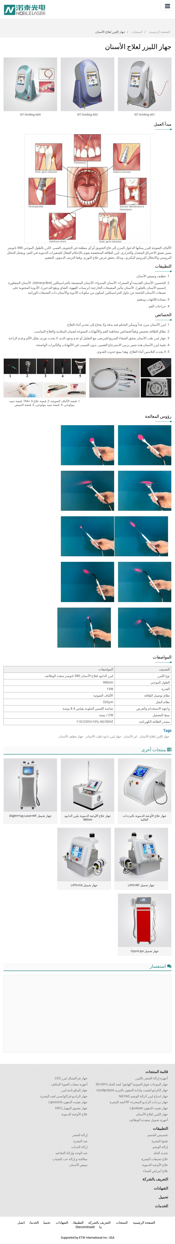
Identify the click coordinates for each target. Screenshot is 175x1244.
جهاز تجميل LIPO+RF (141, 885)
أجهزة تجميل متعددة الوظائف (148, 1120)
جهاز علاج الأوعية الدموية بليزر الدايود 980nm (87, 817)
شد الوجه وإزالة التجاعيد (71, 1153)
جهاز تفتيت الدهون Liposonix (68, 1102)
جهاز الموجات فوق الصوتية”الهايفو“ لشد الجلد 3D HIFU (132, 1084)
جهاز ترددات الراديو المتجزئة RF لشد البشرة (139, 1102)
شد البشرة (80, 1141)
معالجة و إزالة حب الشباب (70, 1159)
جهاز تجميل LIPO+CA (84, 885)
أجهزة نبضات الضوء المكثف (69, 1084)
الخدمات (161, 1206)
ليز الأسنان (130, 736)
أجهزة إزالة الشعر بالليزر (151, 1078)
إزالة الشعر (80, 1135)
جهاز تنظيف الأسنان (71, 736)
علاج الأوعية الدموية (74, 1114)
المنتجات (137, 32)
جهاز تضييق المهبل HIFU (71, 1108)
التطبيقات (160, 1128)
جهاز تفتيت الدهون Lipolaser (149, 1108)
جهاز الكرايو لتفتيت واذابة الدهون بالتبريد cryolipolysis (132, 1090)
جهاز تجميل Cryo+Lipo (145, 951)
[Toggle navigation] (167, 6)
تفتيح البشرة (160, 1141)
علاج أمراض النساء (155, 1171)
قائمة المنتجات (156, 1072)
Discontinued (85, 1227)
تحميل (163, 1197)
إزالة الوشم (160, 1147)
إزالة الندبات (79, 1147)
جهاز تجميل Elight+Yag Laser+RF (30, 816)
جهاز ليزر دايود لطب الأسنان (103, 736)
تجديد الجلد (160, 1153)
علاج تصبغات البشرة (154, 1159)
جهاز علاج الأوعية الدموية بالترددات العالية (144, 817)
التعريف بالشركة (155, 1179)
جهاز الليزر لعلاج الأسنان (154, 736)
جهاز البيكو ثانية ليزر (74, 1090)
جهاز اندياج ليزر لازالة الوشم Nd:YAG (143, 1096)
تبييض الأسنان (78, 1165)
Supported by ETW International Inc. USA (87, 1237)
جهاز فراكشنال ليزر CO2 (71, 1078)
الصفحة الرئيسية (159, 32)
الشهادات (161, 1188)
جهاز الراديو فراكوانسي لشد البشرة (64, 1096)
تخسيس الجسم (157, 1135)
